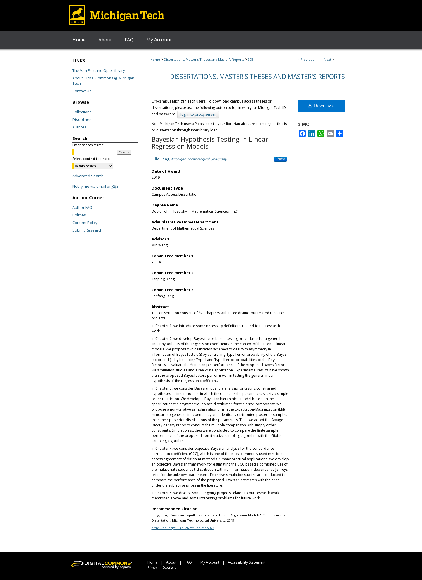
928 (250, 59)
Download (321, 105)
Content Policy (85, 222)
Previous (307, 59)
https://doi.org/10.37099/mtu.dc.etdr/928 (183, 528)
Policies (79, 215)
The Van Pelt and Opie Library (98, 70)
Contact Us (81, 90)
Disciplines (81, 119)
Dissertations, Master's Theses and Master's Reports (204, 59)
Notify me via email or (95, 186)
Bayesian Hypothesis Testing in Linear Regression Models (210, 142)
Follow (280, 159)
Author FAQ (82, 207)
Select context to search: (92, 158)
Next (327, 59)
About (171, 562)
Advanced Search (88, 175)
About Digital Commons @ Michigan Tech (103, 80)
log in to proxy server (198, 114)
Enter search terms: (88, 145)
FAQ (188, 562)
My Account (209, 562)
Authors (79, 127)
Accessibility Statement (246, 562)
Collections (82, 111)
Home (155, 59)
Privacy (152, 567)
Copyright (169, 567)
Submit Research (87, 230)
